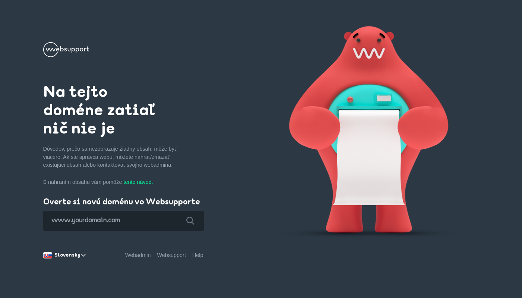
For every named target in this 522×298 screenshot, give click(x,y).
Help (197, 255)
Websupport (171, 255)
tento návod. (138, 182)
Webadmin (138, 255)
